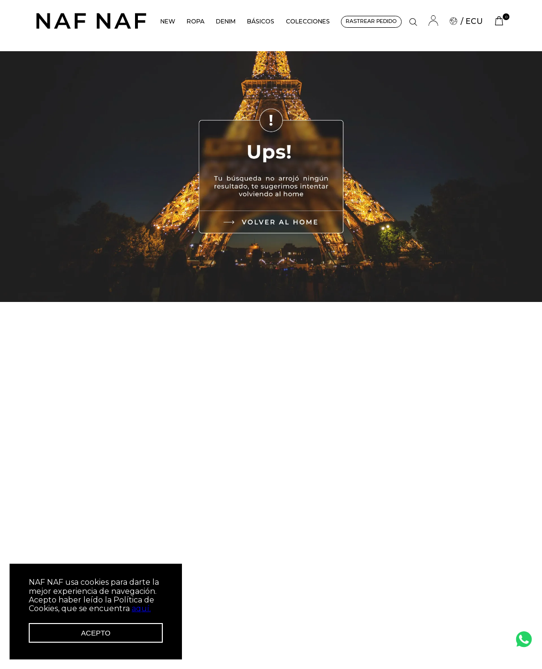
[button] (413, 22)
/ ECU (466, 21)
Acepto (95, 633)
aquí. (141, 608)
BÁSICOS (260, 21)
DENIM (226, 21)
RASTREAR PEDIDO (371, 21)
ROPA (195, 21)
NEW (167, 21)
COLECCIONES (308, 21)
